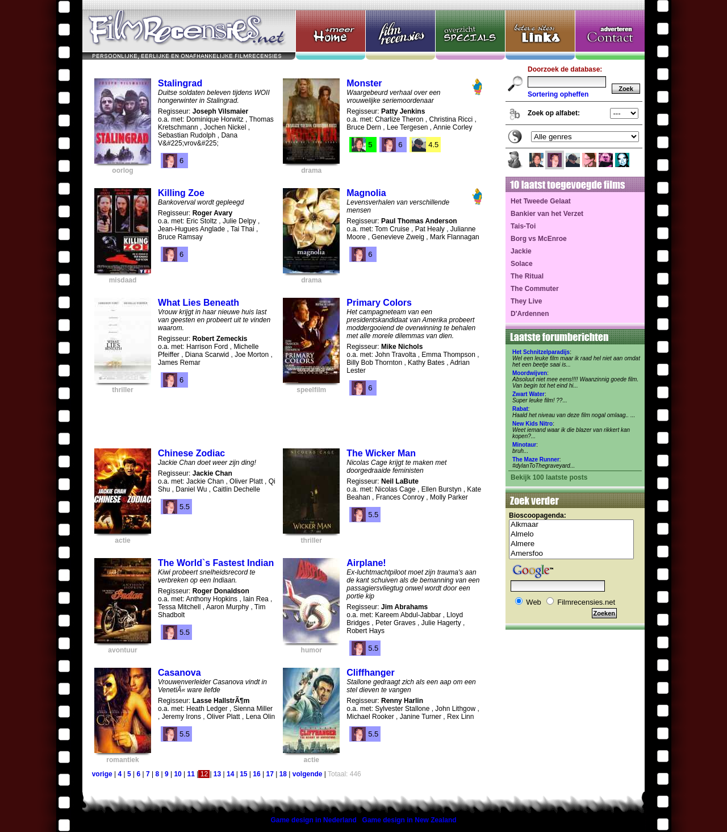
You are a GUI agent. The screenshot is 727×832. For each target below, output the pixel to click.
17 (269, 774)
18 (283, 774)
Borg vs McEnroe (539, 239)
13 (217, 774)
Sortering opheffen (558, 94)
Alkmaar (571, 525)
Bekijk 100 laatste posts (549, 477)
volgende (308, 774)
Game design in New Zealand (409, 820)
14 (230, 774)
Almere (571, 544)
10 (177, 774)
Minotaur (524, 445)
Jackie (521, 251)
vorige (102, 774)
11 (191, 774)
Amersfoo (571, 554)
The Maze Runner (535, 459)
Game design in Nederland (313, 820)
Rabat (520, 409)
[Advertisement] (288, 418)
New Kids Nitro (532, 424)
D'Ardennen (530, 314)
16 (256, 774)
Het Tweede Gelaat (541, 201)
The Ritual (527, 276)
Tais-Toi (523, 226)
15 (243, 774)
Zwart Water (528, 394)
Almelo (571, 534)
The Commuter (535, 289)
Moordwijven (529, 373)
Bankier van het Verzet (547, 214)
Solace (522, 264)
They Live (526, 301)
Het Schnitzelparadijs (541, 352)
